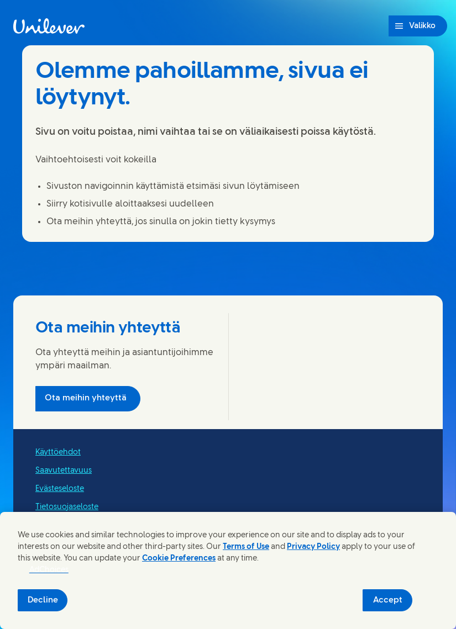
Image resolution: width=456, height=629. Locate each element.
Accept (387, 600)
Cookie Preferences (179, 558)
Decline (43, 600)
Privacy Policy (313, 547)
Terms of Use (246, 547)
